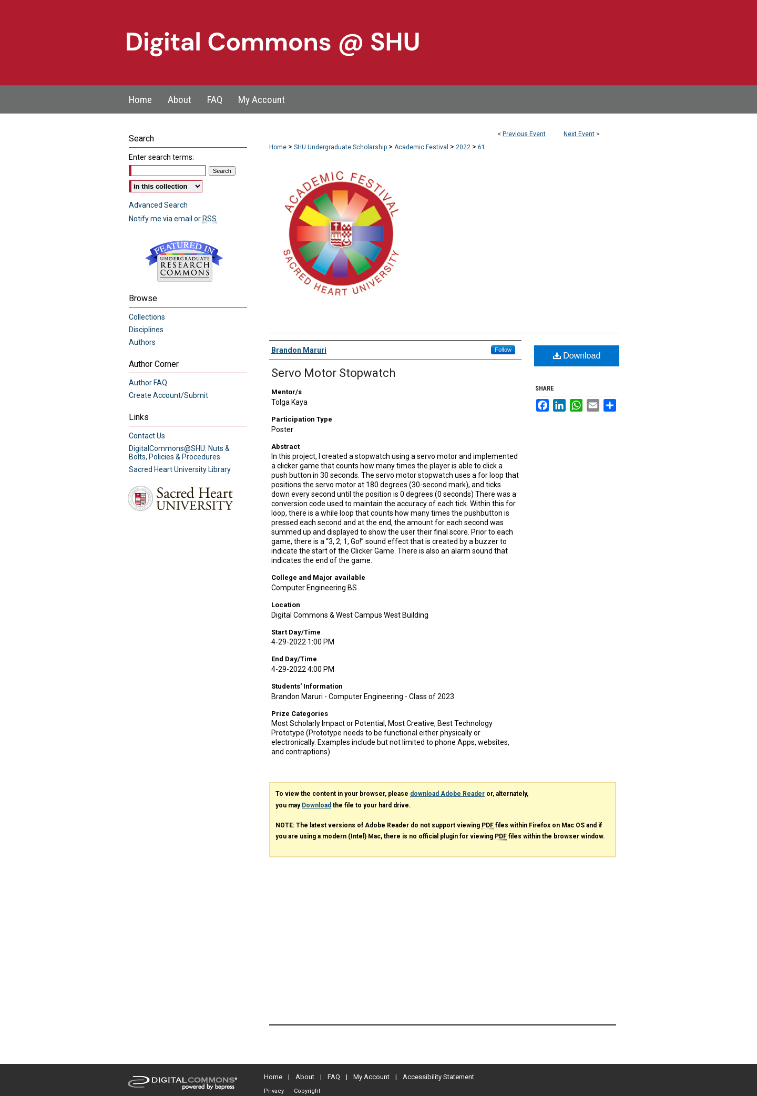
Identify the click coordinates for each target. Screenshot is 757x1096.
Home (278, 147)
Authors (142, 342)
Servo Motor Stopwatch (333, 373)
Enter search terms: (161, 157)
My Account (371, 1077)
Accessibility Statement (438, 1077)
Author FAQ (148, 382)
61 (481, 147)
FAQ (334, 1077)
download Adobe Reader (447, 793)
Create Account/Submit (168, 395)
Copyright (307, 1091)
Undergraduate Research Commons (184, 261)
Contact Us (147, 436)
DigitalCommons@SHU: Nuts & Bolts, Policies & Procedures (179, 452)
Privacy (274, 1091)
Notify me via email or (173, 218)
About (304, 1077)
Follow (503, 349)
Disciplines (146, 329)
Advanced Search (158, 205)
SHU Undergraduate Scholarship (341, 147)
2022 (464, 147)
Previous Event (524, 134)
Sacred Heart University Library (180, 469)
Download (577, 355)
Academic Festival (422, 147)
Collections (147, 317)
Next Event (579, 134)
